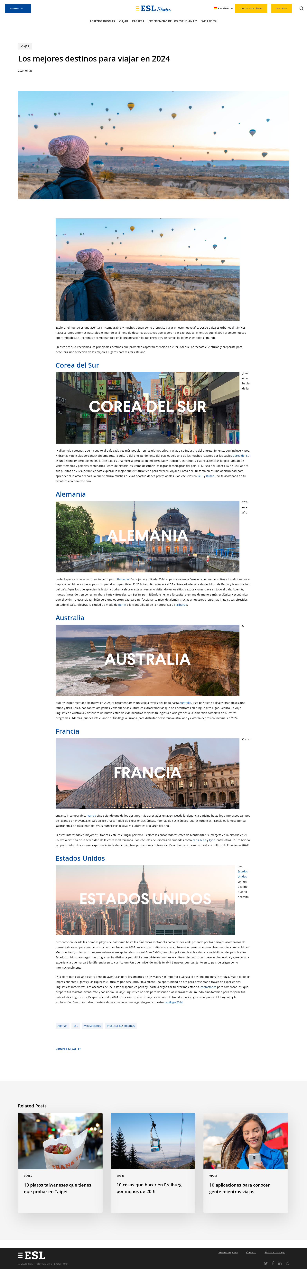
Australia (70, 617)
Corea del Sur (77, 365)
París (195, 840)
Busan (210, 476)
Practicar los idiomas (121, 1026)
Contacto (251, 1252)
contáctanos (208, 987)
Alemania (71, 494)
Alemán (63, 1026)
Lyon (212, 840)
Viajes (25, 46)
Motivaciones (92, 1026)
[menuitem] (223, 8)
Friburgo (181, 604)
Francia (67, 731)
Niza (203, 840)
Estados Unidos (80, 858)
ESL (75, 1026)
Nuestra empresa (228, 1252)
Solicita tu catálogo (275, 1252)
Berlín (122, 604)
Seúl (200, 476)
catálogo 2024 (174, 1002)
